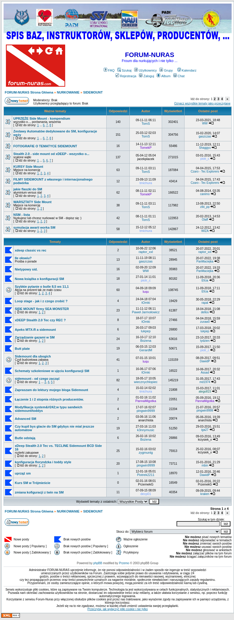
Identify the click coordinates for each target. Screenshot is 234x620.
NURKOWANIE (68, 92)
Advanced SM (25, 418)
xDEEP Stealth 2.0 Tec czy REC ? (40, 320)
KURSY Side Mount (28, 166)
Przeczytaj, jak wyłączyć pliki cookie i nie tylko (117, 609)
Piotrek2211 (146, 475)
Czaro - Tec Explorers (205, 171)
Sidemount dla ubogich (33, 356)
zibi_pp (205, 206)
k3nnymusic (145, 430)
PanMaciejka (204, 261)
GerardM (145, 350)
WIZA (204, 230)
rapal (204, 302)
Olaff (205, 219)
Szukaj (124, 70)
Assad (205, 372)
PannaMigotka (145, 401)
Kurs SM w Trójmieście (32, 483)
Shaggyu (205, 147)
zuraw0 (204, 321)
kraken (205, 494)
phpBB (97, 563)
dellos (205, 312)
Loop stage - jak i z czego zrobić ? (41, 301)
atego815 (205, 391)
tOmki (146, 302)
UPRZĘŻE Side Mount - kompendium (41, 118)
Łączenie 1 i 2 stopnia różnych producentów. (49, 399)
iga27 (204, 429)
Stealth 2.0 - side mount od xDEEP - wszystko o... (51, 154)
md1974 (205, 382)
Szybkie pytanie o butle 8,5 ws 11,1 (42, 286)
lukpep (145, 331)
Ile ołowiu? (23, 258)
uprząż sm (23, 473)
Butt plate (22, 348)
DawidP (205, 361)
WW (205, 123)
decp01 (145, 494)
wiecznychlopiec (145, 382)
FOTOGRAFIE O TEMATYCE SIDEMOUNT (45, 146)
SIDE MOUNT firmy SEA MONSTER (42, 309)
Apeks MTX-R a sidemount (35, 329)
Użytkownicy (145, 70)
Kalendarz (187, 70)
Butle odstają (25, 438)
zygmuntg (146, 452)
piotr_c (205, 158)
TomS (146, 123)
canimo (204, 194)
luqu (146, 291)
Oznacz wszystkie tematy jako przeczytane (202, 103)
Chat (179, 76)
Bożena (145, 340)
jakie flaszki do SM (27, 189)
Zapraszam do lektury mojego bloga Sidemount (51, 390)
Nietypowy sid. (26, 269)
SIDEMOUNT (93, 92)
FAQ (109, 70)
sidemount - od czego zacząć (37, 378)
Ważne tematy (55, 111)
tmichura (146, 183)
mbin (205, 465)
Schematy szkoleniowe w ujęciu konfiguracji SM (52, 371)
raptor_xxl (146, 252)
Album (163, 76)
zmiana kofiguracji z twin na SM (39, 492)
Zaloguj (146, 76)
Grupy (166, 70)
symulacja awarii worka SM (34, 227)
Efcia (204, 280)
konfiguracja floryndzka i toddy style (43, 462)
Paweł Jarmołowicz (146, 312)
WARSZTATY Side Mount (32, 202)
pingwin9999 (146, 410)
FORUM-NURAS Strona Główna (29, 92)
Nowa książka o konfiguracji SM (39, 279)
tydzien (205, 340)
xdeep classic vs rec (30, 250)
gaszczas (205, 136)
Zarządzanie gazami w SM (35, 337)
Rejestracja (126, 76)
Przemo (124, 563)
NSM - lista (21, 214)
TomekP (146, 147)
